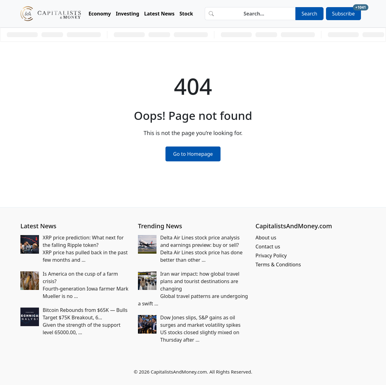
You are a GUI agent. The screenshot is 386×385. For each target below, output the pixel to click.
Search (309, 13)
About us (265, 237)
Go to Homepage (193, 154)
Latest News (159, 13)
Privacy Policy (271, 255)
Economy (99, 13)
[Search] (256, 13)
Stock (186, 13)
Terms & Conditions (278, 264)
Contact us (267, 246)
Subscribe (346, 12)
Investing (127, 13)
